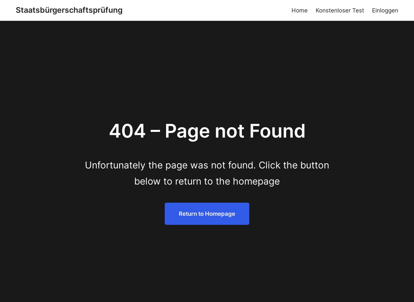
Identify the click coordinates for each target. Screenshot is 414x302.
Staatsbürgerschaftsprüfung (69, 10)
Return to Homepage (207, 213)
